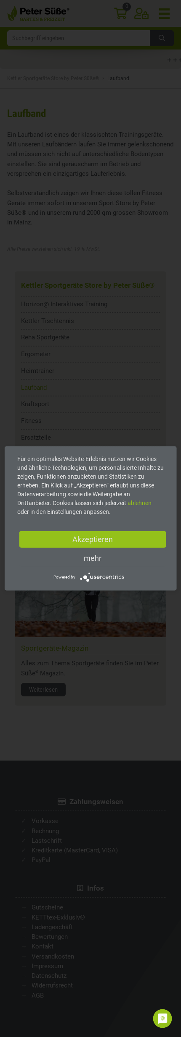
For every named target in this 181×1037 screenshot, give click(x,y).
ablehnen (140, 503)
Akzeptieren (92, 539)
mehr (92, 558)
